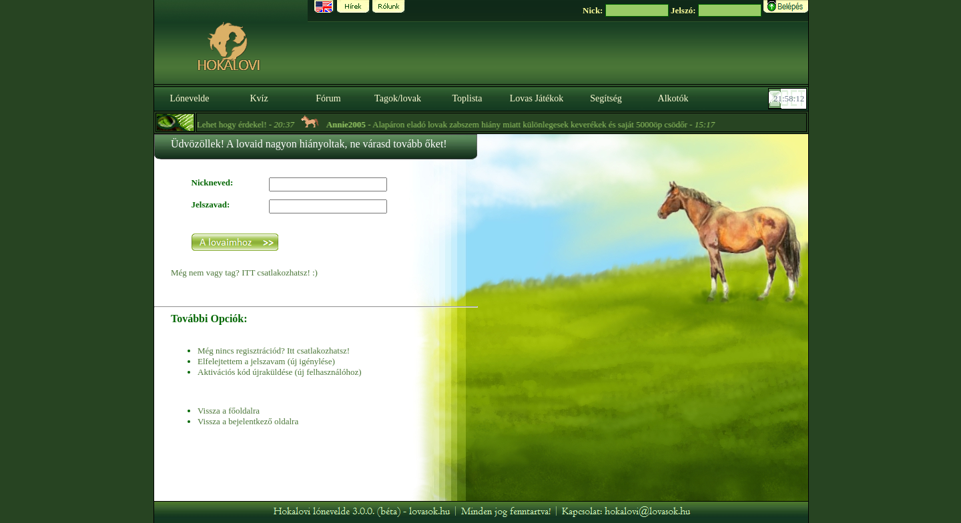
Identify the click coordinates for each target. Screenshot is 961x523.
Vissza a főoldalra (229, 411)
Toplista (467, 98)
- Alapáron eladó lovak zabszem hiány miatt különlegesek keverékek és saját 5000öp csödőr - (526, 124)
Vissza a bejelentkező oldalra (248, 421)
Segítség (605, 98)
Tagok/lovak (397, 98)
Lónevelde (189, 98)
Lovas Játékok (536, 98)
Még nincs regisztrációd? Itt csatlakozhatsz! (274, 351)
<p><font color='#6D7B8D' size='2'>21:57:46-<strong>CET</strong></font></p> (789, 98)
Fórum (328, 98)
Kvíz (259, 98)
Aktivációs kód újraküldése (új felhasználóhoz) (279, 372)
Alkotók (673, 98)
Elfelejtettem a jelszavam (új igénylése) (266, 361)
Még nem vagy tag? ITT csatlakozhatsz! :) (244, 273)
